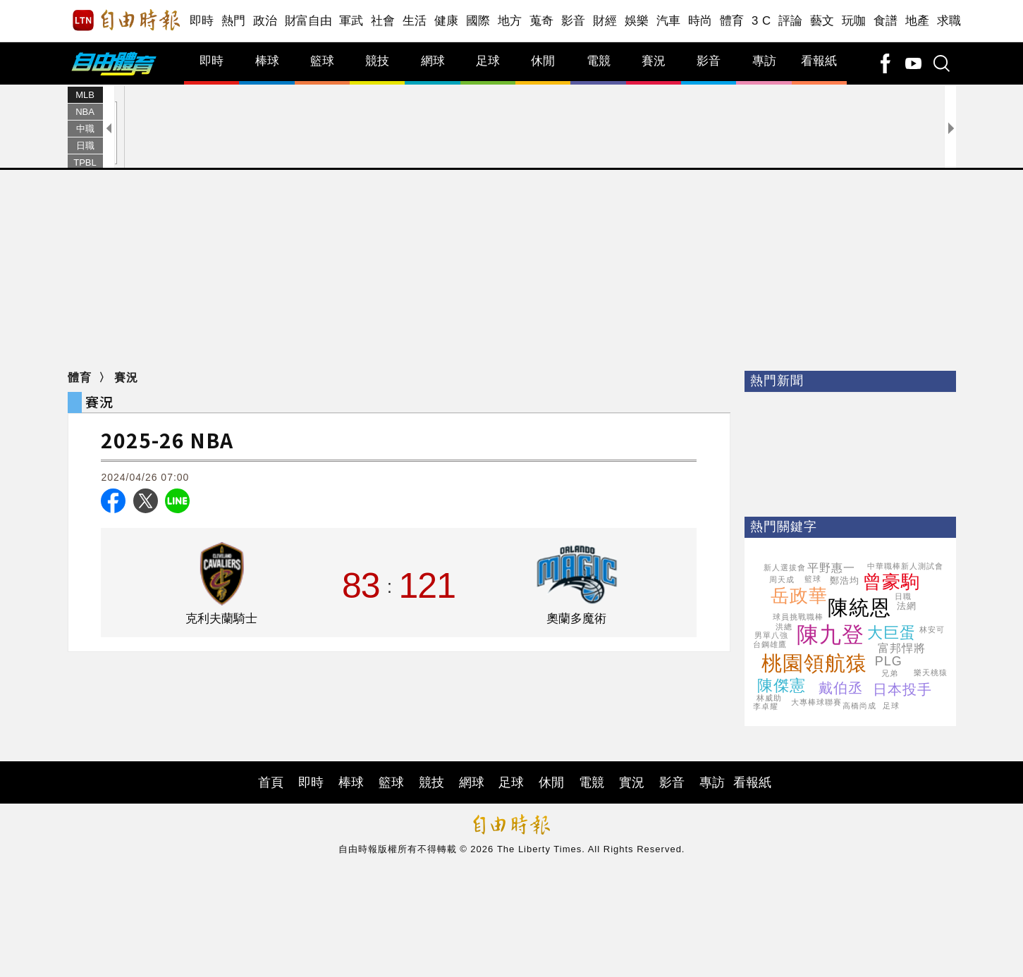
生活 (415, 20)
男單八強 (771, 635)
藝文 (822, 20)
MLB (84, 95)
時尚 (700, 20)
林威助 (769, 698)
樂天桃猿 (931, 672)
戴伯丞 (841, 688)
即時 (202, 20)
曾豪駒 (891, 581)
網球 (433, 61)
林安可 (932, 629)
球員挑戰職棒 (798, 617)
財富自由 (308, 20)
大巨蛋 (891, 632)
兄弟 (889, 673)
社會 (383, 20)
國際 (478, 20)
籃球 (322, 61)
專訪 (764, 61)
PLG (888, 661)
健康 (446, 20)
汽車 (668, 20)
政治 (265, 20)
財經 (605, 20)
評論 (790, 20)
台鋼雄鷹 (770, 644)
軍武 (351, 20)
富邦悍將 (902, 648)
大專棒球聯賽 (816, 702)
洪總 (784, 626)
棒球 (267, 61)
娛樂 (637, 20)
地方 (510, 20)
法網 (907, 606)
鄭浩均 (844, 580)
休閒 (543, 61)
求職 (949, 20)
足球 (488, 61)
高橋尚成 (859, 705)
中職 (85, 128)
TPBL (85, 162)
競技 (377, 61)
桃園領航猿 (814, 663)
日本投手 (902, 689)
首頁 (270, 782)
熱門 (233, 20)
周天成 (782, 579)
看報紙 (819, 61)
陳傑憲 (781, 685)
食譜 (886, 20)
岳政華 (799, 595)
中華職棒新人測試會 (905, 566)
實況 (631, 782)
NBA (84, 111)
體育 (732, 20)
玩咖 (854, 20)
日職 (85, 145)
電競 (599, 61)
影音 (573, 20)
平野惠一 (831, 568)
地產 (917, 20)
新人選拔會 (785, 567)
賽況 (654, 61)
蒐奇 (541, 20)
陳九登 (830, 634)
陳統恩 (859, 607)
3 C (761, 20)
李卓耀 (765, 706)
